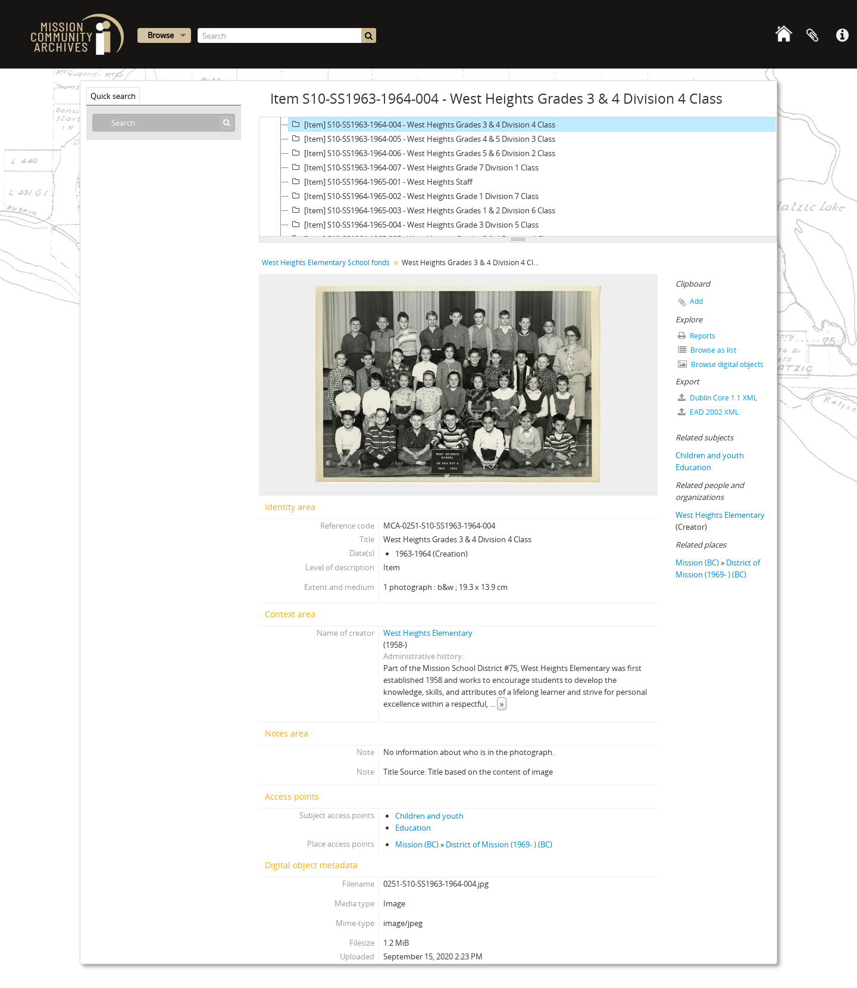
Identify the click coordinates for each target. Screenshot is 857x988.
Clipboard (812, 36)
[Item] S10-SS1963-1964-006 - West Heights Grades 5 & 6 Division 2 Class (422, 153)
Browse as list (707, 350)
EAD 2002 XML (708, 412)
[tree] (517, 177)
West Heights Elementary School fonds (326, 262)
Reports (696, 336)
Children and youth (429, 815)
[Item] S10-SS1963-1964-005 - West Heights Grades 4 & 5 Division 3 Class (422, 139)
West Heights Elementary (428, 632)
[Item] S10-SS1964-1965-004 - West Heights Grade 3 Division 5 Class (414, 225)
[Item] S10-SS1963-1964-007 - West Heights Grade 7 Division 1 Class (414, 167)
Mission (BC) (417, 844)
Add (696, 301)
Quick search (113, 96)
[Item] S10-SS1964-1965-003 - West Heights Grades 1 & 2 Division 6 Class (422, 210)
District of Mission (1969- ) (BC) (499, 844)
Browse (161, 35)
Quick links (842, 36)
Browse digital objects (721, 364)
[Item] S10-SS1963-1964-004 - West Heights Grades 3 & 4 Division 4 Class (422, 124)
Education (413, 827)
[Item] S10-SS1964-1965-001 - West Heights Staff (381, 182)
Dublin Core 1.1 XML (717, 398)
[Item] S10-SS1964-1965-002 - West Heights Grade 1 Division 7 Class (414, 196)
